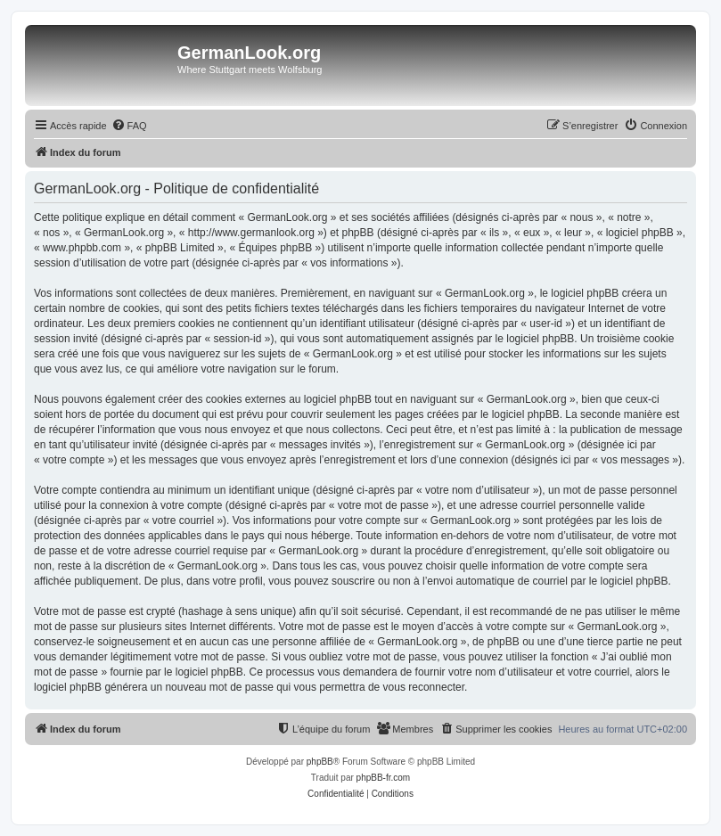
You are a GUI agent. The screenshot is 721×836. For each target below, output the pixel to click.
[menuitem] (129, 125)
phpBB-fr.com (383, 778)
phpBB (320, 761)
